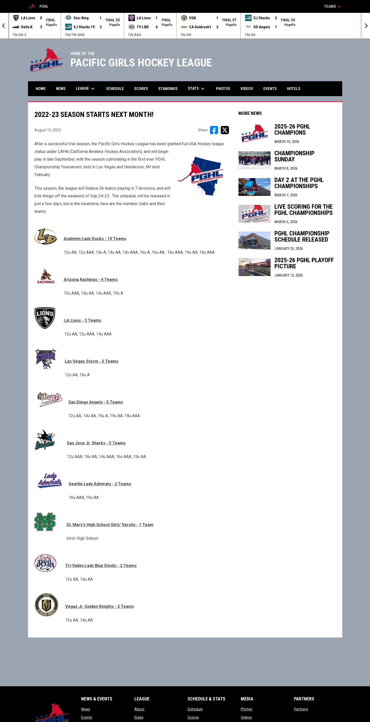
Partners (301, 709)
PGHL (38, 6)
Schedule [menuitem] (115, 88)
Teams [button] (333, 6)
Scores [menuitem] (141, 88)
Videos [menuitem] (246, 88)
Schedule (195, 709)
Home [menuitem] (41, 88)
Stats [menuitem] (197, 89)
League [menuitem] (86, 89)
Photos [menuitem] (223, 88)
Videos (246, 717)
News (85, 709)
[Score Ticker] (185, 26)
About (139, 709)
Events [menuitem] (270, 88)
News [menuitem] (61, 88)
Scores (193, 717)
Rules (138, 717)
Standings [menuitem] (168, 88)
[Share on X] (225, 130)
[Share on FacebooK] (214, 130)
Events (86, 717)
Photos (246, 709)
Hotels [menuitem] (293, 88)
